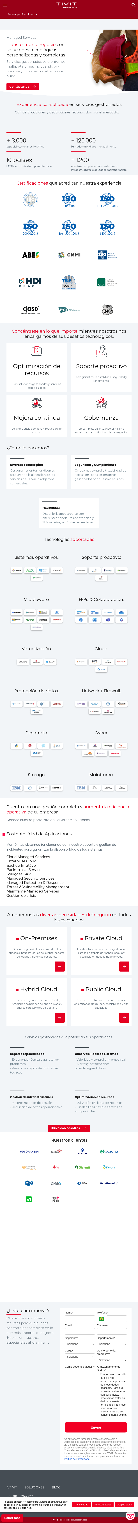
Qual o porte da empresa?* (106, 1352)
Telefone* (102, 1312)
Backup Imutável (21, 865)
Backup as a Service (24, 870)
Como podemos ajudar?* (80, 1366)
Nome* (69, 1312)
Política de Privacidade (76, 1459)
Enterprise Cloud (21, 861)
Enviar (95, 1427)
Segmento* (71, 1337)
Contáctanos (19, 87)
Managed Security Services (30, 878)
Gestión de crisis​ (21, 895)
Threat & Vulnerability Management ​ (38, 887)
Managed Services (21, 14)
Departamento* (106, 1337)
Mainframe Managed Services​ (32, 891)
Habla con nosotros (65, 1128)
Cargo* (69, 1350)
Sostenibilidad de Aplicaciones (39, 833)
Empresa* (103, 1325)
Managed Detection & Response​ (35, 883)
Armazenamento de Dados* (108, 1368)
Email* (69, 1325)
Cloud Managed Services (28, 857)
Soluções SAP (18, 874)
